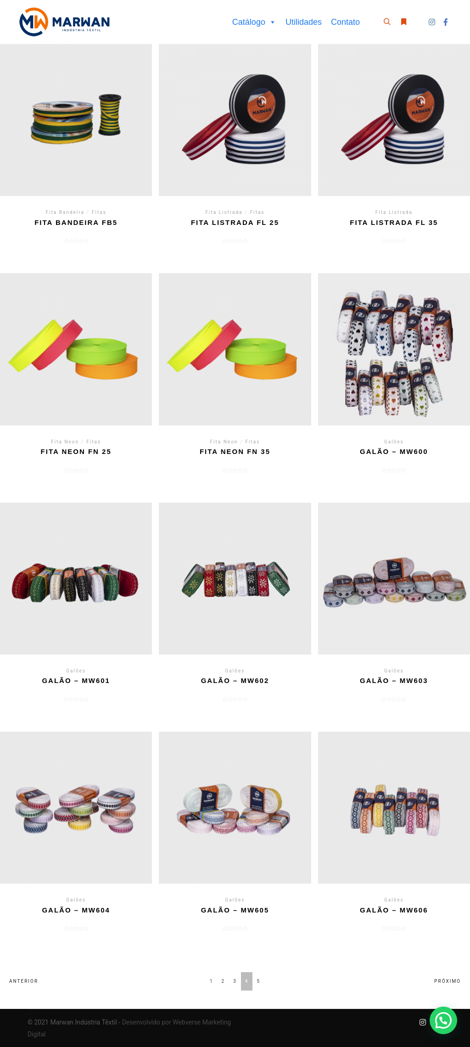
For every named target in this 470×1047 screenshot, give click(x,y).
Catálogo (254, 22)
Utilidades (303, 22)
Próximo (447, 981)
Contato (345, 22)
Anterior (23, 981)
